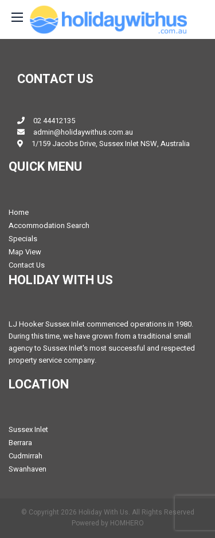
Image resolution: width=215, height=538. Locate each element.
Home (19, 212)
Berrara (20, 442)
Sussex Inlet (28, 429)
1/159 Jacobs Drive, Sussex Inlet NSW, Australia (111, 143)
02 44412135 (54, 120)
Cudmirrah (25, 455)
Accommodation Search (49, 225)
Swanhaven (27, 469)
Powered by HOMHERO (108, 523)
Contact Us (27, 265)
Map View (25, 251)
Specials (23, 238)
